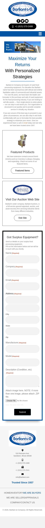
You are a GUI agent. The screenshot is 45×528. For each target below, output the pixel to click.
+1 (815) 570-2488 (23, 463)
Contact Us (28, 502)
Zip (7, 337)
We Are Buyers (32, 493)
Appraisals (32, 497)
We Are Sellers (15, 497)
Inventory (17, 493)
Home (7, 493)
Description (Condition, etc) (19, 371)
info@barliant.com (22, 477)
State (8, 326)
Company (14, 266)
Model (12, 356)
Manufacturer (16, 342)
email (25, 123)
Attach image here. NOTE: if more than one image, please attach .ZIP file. (22, 393)
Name (12, 253)
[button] (18, 21)
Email (12, 280)
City (7, 314)
